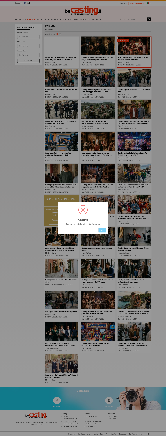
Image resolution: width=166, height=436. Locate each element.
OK (102, 230)
